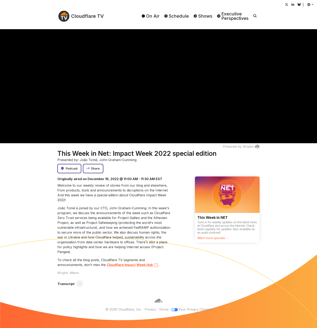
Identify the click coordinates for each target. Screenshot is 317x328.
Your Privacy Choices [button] (195, 309)
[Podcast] (69, 168)
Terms (164, 309)
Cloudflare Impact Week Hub (132, 265)
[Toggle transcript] (79, 283)
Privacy (150, 309)
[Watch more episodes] (227, 209)
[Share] (93, 168)
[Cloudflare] (158, 304)
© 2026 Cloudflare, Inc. (123, 309)
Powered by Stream (241, 146)
